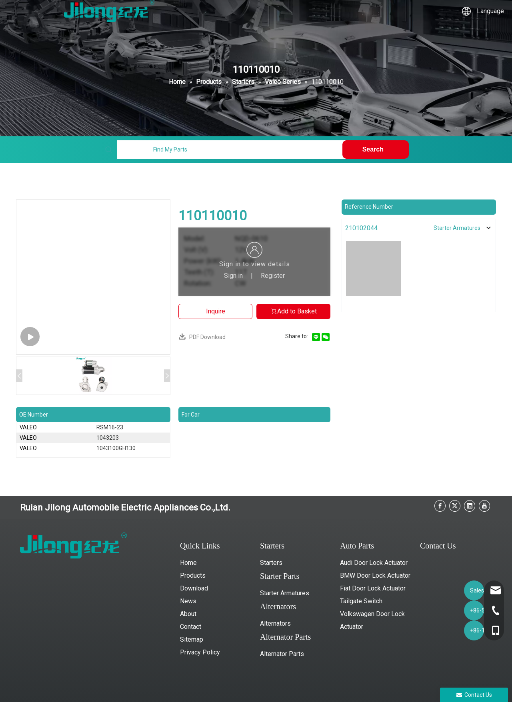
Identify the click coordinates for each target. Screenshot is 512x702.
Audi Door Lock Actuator (374, 562)
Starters (271, 562)
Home (188, 562)
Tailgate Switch (361, 601)
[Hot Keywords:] (375, 149)
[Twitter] (454, 506)
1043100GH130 (116, 448)
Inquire (215, 311)
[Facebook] (440, 506)
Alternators (275, 623)
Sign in (233, 275)
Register (273, 275)
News (188, 601)
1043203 (107, 438)
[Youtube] (484, 506)
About (188, 614)
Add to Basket (293, 311)
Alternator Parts (282, 654)
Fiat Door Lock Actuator (373, 588)
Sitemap (191, 639)
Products (193, 575)
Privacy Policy (200, 652)
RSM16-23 (109, 427)
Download (194, 588)
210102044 (361, 228)
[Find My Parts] (231, 149)
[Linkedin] (469, 506)
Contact (190, 626)
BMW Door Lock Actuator (375, 575)
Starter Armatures (284, 593)
